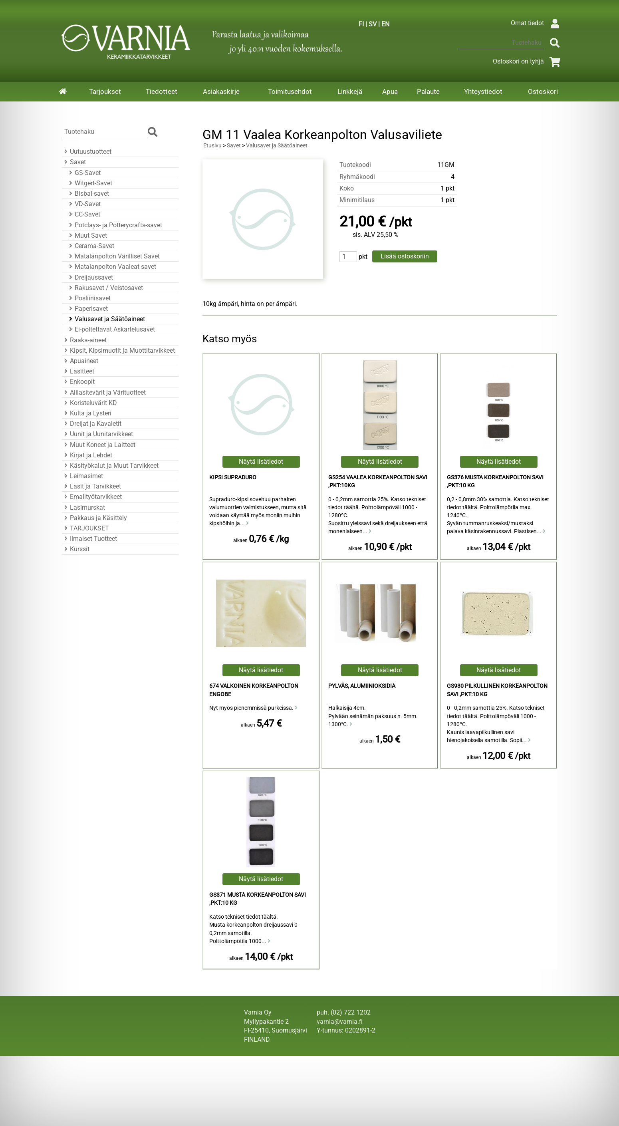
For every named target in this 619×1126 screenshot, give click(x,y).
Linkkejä (349, 91)
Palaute (428, 91)
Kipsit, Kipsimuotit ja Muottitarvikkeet (118, 350)
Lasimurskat (83, 507)
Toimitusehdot (290, 91)
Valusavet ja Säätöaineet (106, 319)
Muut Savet (87, 235)
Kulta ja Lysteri (86, 413)
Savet (74, 162)
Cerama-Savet (90, 246)
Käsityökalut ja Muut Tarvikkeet (110, 465)
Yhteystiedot (483, 91)
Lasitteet (78, 371)
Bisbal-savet (88, 193)
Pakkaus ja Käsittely (94, 518)
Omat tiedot (537, 23)
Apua (390, 91)
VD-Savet (84, 204)
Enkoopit (78, 381)
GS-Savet (84, 173)
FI (361, 24)
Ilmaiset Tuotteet (89, 538)
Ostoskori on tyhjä (528, 61)
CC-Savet (83, 214)
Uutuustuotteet (86, 151)
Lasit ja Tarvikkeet (91, 486)
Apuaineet (80, 361)
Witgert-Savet (89, 183)
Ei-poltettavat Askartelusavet (111, 329)
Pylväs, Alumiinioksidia (361, 686)
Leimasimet (82, 476)
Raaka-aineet (84, 340)
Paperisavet (87, 308)
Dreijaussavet (90, 277)
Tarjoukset (105, 91)
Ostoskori (543, 91)
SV (373, 24)
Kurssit (75, 549)
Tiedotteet (161, 91)
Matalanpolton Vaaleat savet (111, 266)
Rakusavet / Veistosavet (105, 288)
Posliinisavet (89, 298)
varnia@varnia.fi (340, 1021)
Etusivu (212, 145)
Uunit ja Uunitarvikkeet (97, 434)
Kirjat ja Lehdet (87, 455)
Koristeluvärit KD (89, 403)
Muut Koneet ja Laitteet (98, 445)
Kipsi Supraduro (232, 477)
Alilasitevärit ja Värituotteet (104, 392)
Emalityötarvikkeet (92, 496)
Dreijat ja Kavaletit (91, 423)
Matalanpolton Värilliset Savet (113, 256)
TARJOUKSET (85, 528)
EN (385, 24)
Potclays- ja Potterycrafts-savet (114, 225)
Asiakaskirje (221, 91)
